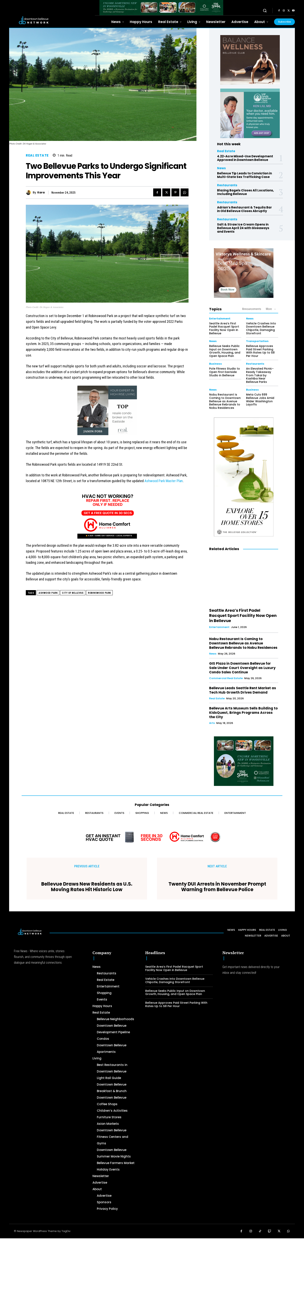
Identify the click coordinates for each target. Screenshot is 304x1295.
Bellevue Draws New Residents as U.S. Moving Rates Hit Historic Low (86, 887)
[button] (264, 10)
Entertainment (219, 318)
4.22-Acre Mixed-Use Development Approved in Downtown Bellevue (245, 158)
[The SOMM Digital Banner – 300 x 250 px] (243, 761)
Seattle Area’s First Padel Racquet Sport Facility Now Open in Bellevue (224, 328)
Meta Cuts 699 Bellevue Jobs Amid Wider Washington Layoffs (260, 399)
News (221, 168)
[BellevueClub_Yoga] (250, 60)
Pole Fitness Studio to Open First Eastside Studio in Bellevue (224, 372)
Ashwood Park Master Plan (163, 481)
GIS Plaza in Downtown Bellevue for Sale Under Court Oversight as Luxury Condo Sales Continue (242, 668)
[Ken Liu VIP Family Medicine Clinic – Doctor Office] (250, 113)
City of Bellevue (73, 592)
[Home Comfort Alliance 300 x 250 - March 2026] (107, 516)
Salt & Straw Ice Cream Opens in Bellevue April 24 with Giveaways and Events (243, 228)
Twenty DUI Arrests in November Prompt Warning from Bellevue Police (217, 887)
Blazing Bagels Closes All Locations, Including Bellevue (245, 192)
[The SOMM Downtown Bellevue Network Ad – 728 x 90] (161, 7)
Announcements (251, 309)
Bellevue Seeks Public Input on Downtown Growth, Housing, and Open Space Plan (224, 351)
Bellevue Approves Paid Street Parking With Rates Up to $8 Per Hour (260, 351)
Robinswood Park (99, 592)
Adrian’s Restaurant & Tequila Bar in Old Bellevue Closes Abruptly (244, 209)
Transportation (257, 341)
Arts (212, 723)
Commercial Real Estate (226, 678)
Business (215, 363)
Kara (41, 192)
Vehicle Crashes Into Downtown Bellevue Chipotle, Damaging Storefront (261, 328)
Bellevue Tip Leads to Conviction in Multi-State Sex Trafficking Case (244, 175)
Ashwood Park (48, 592)
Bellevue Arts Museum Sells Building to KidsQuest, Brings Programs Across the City (243, 712)
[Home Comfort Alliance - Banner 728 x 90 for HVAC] (152, 837)
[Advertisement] (119, 1266)
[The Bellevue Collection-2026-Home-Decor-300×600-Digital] (243, 477)
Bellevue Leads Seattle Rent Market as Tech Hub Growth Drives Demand (242, 690)
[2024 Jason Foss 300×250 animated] (107, 412)
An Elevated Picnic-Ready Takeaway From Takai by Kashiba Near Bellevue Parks (260, 375)
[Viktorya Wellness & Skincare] (243, 273)
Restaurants (227, 185)
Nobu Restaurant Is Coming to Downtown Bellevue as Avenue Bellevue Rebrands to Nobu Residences (225, 401)
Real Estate (37, 155)
